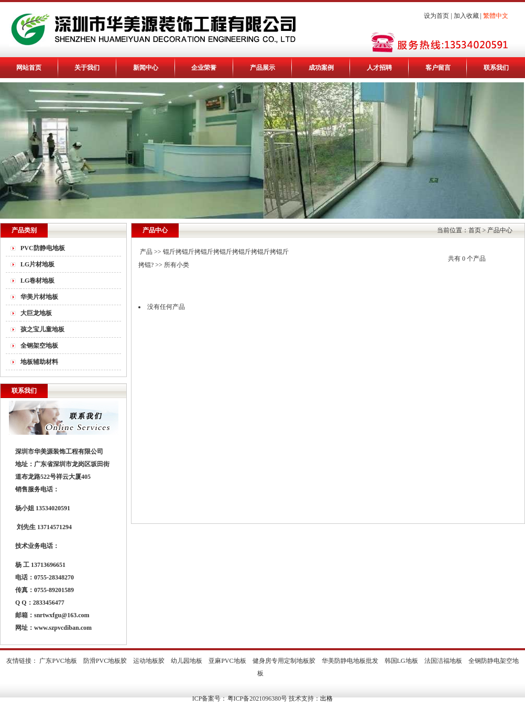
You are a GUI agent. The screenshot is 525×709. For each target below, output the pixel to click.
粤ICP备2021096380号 (257, 698)
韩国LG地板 (401, 660)
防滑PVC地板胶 (105, 660)
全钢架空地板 (39, 345)
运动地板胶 (149, 660)
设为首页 (436, 15)
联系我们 (496, 67)
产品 (146, 251)
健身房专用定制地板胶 (284, 660)
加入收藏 (466, 15)
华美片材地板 (39, 296)
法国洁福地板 (443, 660)
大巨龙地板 (36, 313)
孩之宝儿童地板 (42, 329)
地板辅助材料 (39, 362)
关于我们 (87, 67)
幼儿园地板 (186, 660)
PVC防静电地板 (42, 248)
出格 (326, 698)
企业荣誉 (203, 67)
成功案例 (321, 67)
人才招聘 (379, 67)
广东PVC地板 (57, 660)
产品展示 (262, 67)
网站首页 (28, 67)
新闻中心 (145, 67)
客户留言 (438, 67)
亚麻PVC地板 (227, 660)
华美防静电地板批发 (350, 660)
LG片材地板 (37, 264)
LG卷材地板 (37, 280)
